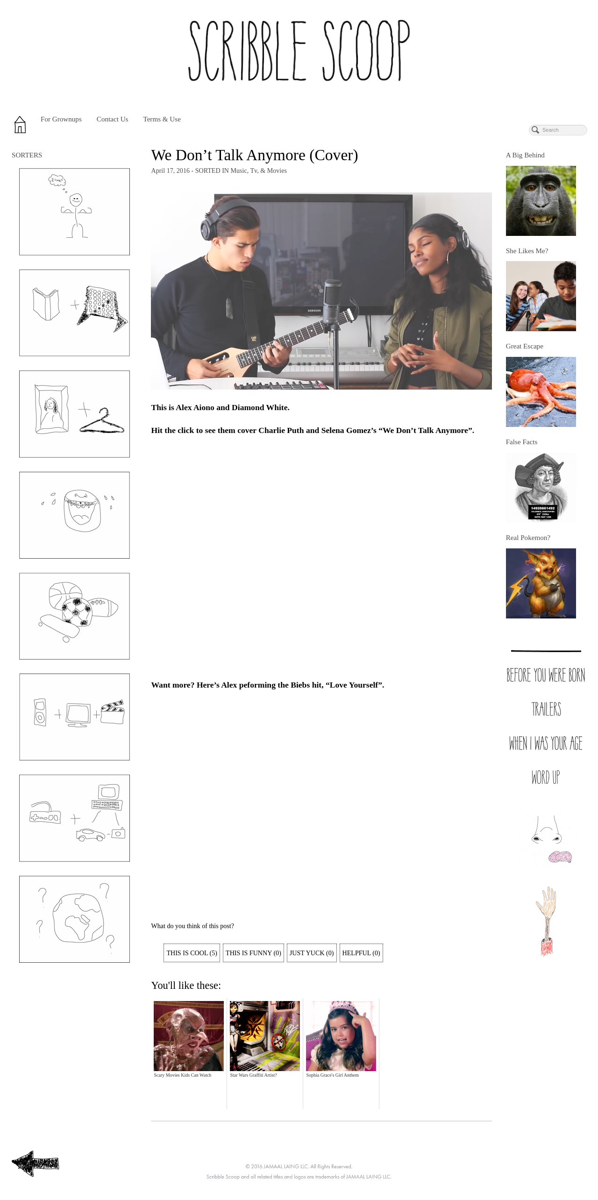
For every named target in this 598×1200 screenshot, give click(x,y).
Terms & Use (161, 119)
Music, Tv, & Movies (259, 170)
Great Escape (524, 346)
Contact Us (112, 119)
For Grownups (61, 119)
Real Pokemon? (528, 537)
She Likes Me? (527, 251)
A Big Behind (525, 155)
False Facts (522, 442)
